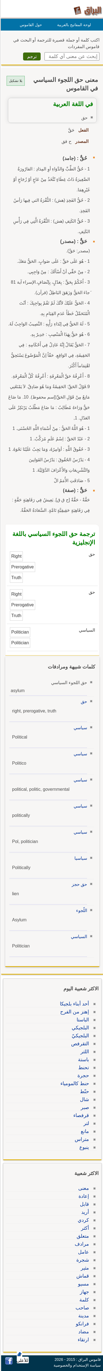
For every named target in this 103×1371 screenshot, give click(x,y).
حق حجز (78, 884)
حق (83, 701)
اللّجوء (80, 910)
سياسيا (80, 858)
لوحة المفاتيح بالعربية (73, 25)
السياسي (78, 936)
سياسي (79, 727)
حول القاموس (30, 25)
